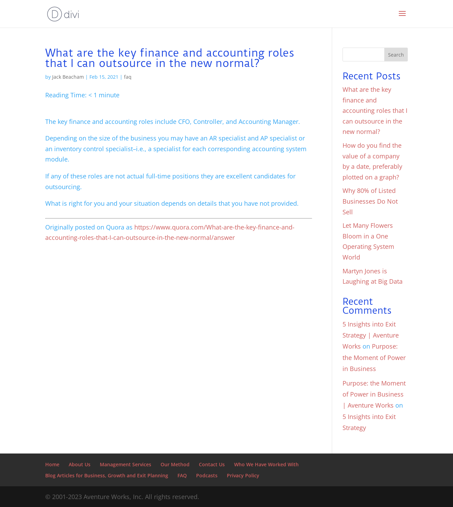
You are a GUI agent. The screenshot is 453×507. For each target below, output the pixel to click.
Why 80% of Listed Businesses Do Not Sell (370, 201)
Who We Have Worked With (266, 464)
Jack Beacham (68, 77)
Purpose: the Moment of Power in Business (374, 357)
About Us (79, 464)
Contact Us (212, 464)
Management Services (125, 464)
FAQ (182, 475)
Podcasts (207, 475)
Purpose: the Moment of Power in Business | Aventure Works (374, 394)
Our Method (175, 464)
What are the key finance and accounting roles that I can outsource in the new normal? (375, 110)
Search (396, 54)
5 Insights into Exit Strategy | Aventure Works (371, 335)
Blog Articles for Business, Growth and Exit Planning (106, 475)
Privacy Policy (243, 475)
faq (128, 77)
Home (52, 464)
